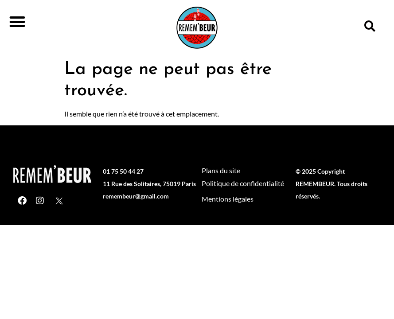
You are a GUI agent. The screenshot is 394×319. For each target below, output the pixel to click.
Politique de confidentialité (243, 183)
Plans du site (221, 170)
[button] (17, 21)
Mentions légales (228, 199)
